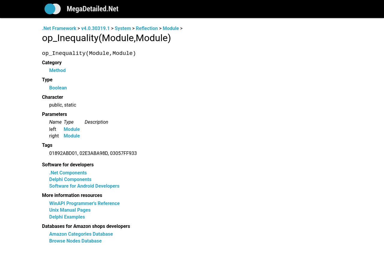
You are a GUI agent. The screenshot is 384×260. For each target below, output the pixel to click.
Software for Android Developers (84, 186)
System (123, 28)
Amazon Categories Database (81, 234)
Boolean (58, 88)
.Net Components (68, 173)
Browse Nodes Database (75, 241)
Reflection (147, 28)
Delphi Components (70, 180)
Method (57, 71)
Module (171, 28)
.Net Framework (59, 28)
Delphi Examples (67, 217)
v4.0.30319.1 (95, 28)
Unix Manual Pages (70, 210)
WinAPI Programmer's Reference (84, 203)
